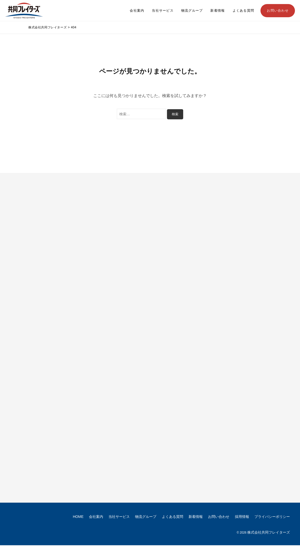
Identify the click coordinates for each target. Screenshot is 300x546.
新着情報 (217, 10)
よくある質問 (243, 10)
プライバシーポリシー (272, 517)
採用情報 (242, 517)
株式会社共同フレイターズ (268, 533)
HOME (78, 517)
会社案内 (137, 10)
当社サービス (163, 10)
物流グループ (192, 10)
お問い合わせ (278, 10)
